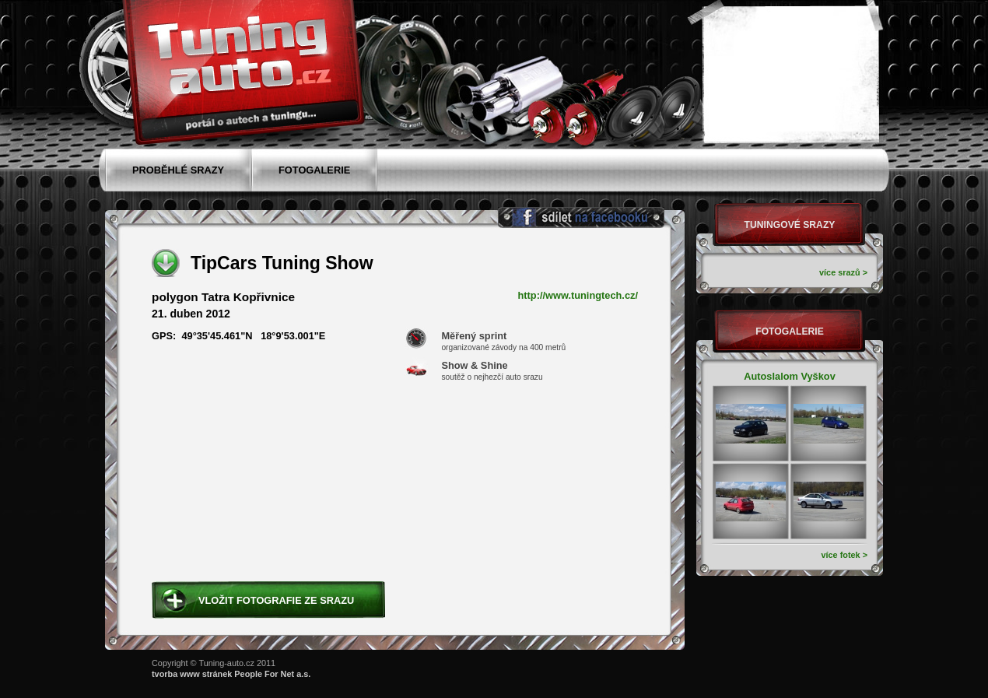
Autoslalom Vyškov (790, 376)
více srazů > (843, 272)
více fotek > (844, 554)
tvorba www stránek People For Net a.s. (231, 674)
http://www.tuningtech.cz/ (578, 295)
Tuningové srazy (790, 224)
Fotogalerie (789, 331)
